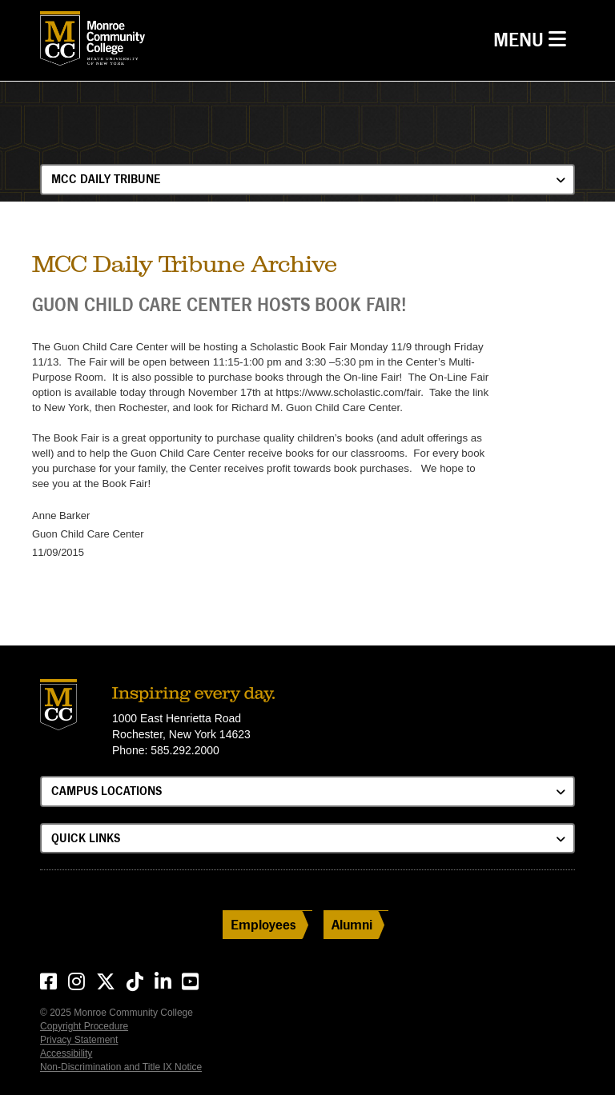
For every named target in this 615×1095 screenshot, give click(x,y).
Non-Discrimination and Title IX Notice (121, 1067)
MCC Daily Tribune (106, 178)
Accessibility (66, 1053)
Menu (533, 38)
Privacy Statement (79, 1039)
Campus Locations (106, 790)
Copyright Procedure (84, 1026)
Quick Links (85, 837)
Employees (263, 924)
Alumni (352, 924)
